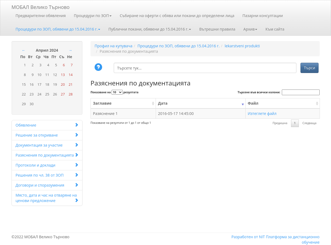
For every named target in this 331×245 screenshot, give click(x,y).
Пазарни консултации (262, 15)
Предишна (280, 123)
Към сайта (274, 29)
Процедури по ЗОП (93, 15)
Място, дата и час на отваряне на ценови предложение (47, 198)
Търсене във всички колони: (278, 92)
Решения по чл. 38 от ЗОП (47, 175)
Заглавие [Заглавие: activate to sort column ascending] (102, 103)
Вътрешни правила (217, 29)
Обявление (47, 125)
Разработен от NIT (248, 236)
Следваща (309, 123)
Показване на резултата (114, 92)
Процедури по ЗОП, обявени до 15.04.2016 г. (58, 29)
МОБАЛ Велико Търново (41, 6)
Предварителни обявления (41, 15)
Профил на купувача (113, 45)
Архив (250, 29)
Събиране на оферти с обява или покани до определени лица (177, 15)
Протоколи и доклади (47, 165)
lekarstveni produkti (242, 45)
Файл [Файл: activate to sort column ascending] (253, 103)
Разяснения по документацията (47, 155)
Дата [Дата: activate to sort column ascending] (163, 103)
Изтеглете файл (262, 113)
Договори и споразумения (47, 185)
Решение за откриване (47, 135)
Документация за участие (47, 145)
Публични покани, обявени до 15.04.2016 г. (149, 29)
